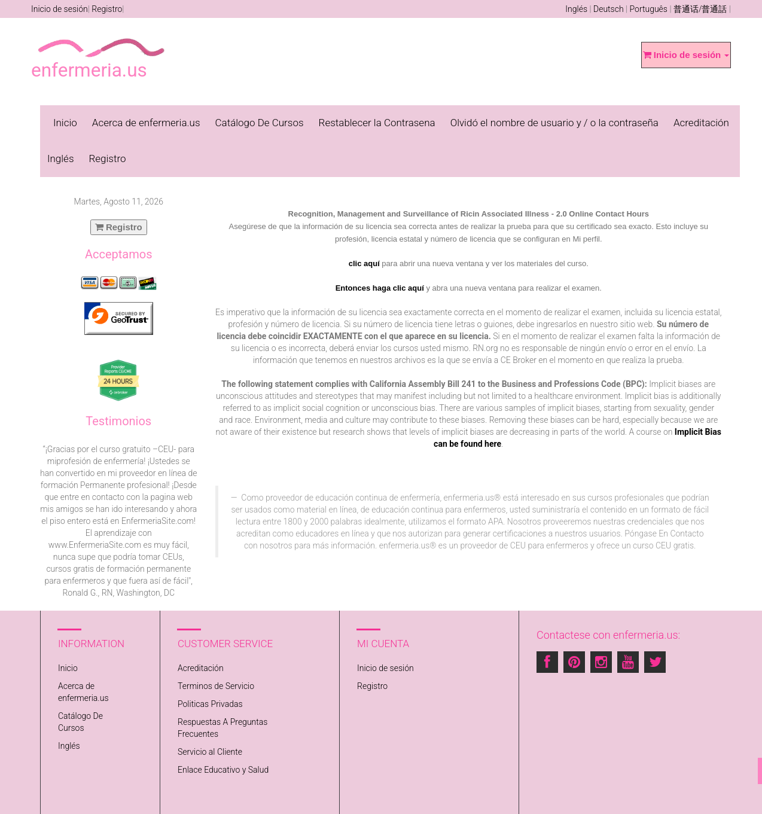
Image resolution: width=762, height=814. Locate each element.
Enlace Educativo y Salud (223, 770)
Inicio (65, 123)
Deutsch (608, 9)
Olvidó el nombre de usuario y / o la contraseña (554, 123)
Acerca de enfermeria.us (146, 123)
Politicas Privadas (210, 704)
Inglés (576, 9)
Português (648, 9)
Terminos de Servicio (216, 686)
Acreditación (701, 123)
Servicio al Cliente (210, 752)
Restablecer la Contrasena (377, 123)
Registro (107, 9)
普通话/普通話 (700, 9)
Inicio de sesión (59, 9)
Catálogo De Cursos (259, 123)
